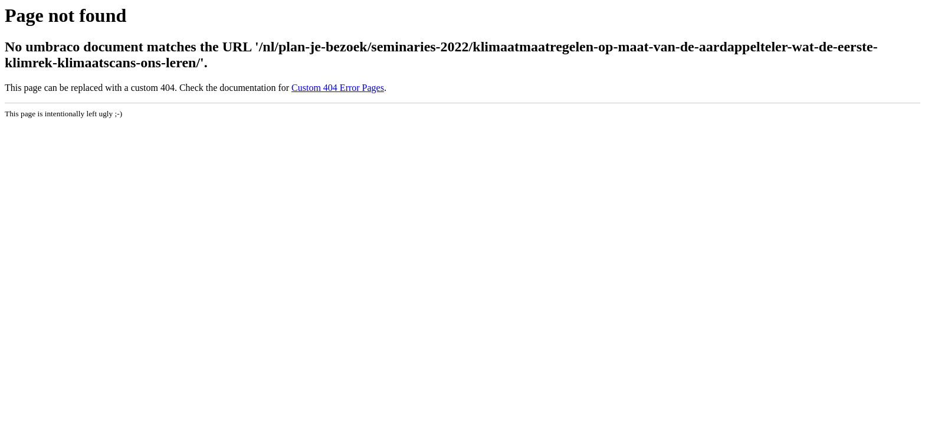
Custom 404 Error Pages (337, 88)
